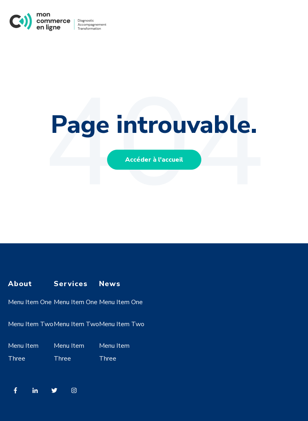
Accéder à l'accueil (154, 159)
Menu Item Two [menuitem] (30, 324)
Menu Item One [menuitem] (30, 302)
